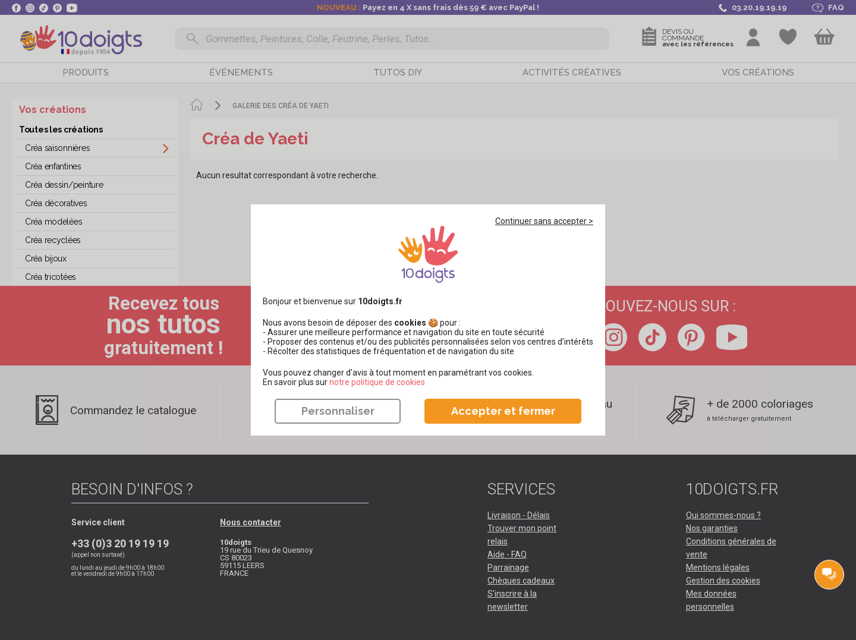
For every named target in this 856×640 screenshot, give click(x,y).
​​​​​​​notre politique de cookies (377, 382)
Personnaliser (337, 411)
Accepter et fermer (503, 411)
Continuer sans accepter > (544, 221)
